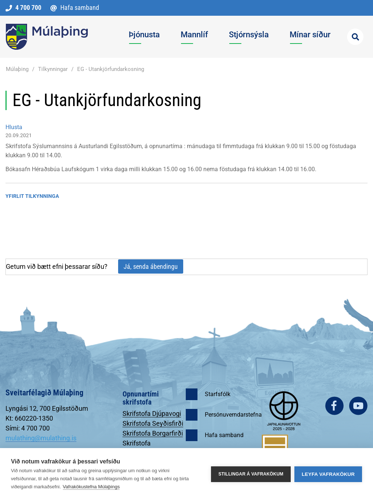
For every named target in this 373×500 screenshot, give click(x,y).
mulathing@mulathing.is (40, 438)
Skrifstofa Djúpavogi (152, 413)
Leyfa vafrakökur (328, 474)
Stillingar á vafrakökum (250, 474)
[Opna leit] (355, 37)
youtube (358, 405)
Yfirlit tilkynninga (32, 196)
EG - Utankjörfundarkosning (110, 69)
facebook (334, 405)
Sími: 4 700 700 (27, 428)
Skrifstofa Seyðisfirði (153, 423)
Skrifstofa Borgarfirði (153, 433)
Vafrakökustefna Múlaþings (91, 486)
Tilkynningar (53, 69)
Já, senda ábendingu (151, 266)
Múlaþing (17, 69)
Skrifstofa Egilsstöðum (141, 447)
